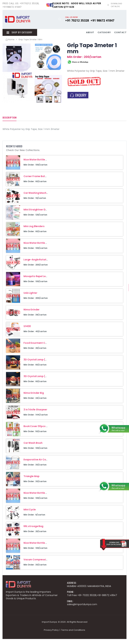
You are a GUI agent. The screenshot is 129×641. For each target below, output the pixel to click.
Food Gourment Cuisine (38, 345)
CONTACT (120, 33)
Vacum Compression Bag (39, 561)
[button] (60, 19)
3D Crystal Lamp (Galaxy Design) (44, 361)
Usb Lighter (30, 295)
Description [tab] (9, 119)
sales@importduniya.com (82, 606)
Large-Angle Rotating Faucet (41, 261)
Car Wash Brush (33, 445)
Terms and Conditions (73, 632)
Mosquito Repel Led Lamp (39, 278)
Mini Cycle (30, 511)
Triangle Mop (31, 478)
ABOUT (90, 33)
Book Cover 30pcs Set (37, 428)
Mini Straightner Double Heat (41, 211)
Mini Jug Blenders (34, 228)
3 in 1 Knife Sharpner (35, 411)
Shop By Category (18, 33)
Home (9, 41)
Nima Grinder (31, 311)
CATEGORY (104, 33)
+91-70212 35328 (86, 597)
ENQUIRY (78, 97)
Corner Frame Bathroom (38, 178)
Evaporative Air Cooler (37, 461)
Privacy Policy (51, 632)
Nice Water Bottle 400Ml (38, 161)
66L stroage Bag (33, 528)
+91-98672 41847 (107, 597)
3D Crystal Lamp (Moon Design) (43, 378)
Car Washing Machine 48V (39, 195)
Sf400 (27, 328)
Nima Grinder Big (34, 395)
